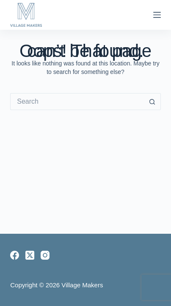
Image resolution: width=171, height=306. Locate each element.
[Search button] (152, 101)
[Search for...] (77, 101)
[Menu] (157, 15)
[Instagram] (45, 255)
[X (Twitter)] (29, 255)
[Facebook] (14, 255)
